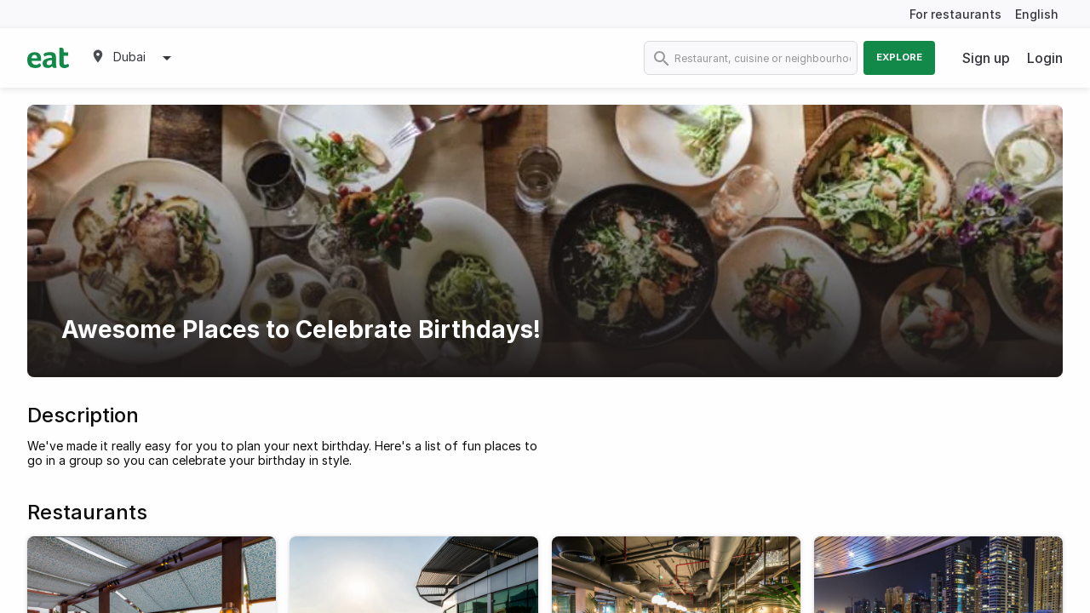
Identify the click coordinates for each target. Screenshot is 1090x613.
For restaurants (955, 14)
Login (1045, 57)
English (1036, 14)
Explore (899, 57)
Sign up (986, 57)
